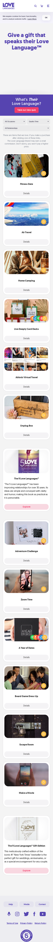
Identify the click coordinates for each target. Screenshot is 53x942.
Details (26, 193)
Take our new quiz (26, 109)
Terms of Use (12, 923)
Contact (42, 904)
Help (11, 904)
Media (26, 904)
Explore (26, 506)
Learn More (31, 19)
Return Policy (40, 923)
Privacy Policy (26, 923)
